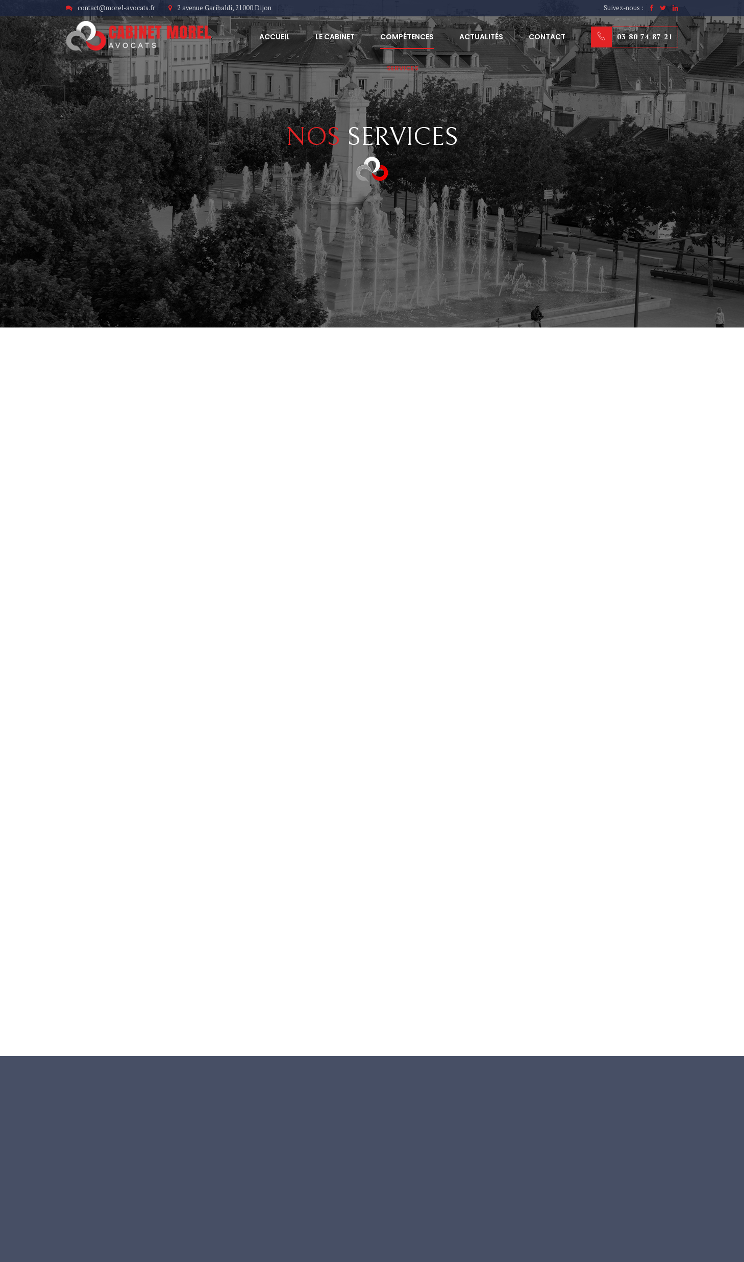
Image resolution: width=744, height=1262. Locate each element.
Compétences (407, 37)
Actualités (481, 37)
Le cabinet (335, 37)
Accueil (274, 37)
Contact (547, 37)
